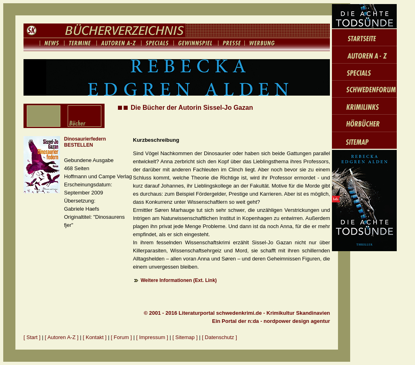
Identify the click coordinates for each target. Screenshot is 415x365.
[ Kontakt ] (95, 337)
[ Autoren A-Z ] (62, 337)
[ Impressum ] (152, 337)
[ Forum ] (121, 337)
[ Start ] (32, 337)
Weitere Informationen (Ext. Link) (179, 280)
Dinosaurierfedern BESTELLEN (85, 142)
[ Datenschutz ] (219, 337)
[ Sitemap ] (184, 337)
